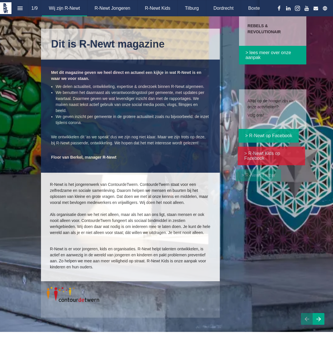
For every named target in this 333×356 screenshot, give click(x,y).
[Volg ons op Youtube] (307, 8)
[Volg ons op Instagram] (297, 8)
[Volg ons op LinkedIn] (288, 8)
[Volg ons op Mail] (316, 8)
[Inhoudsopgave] (20, 8)
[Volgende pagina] (318, 326)
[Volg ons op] (325, 8)
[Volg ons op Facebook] (279, 8)
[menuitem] (64, 8)
